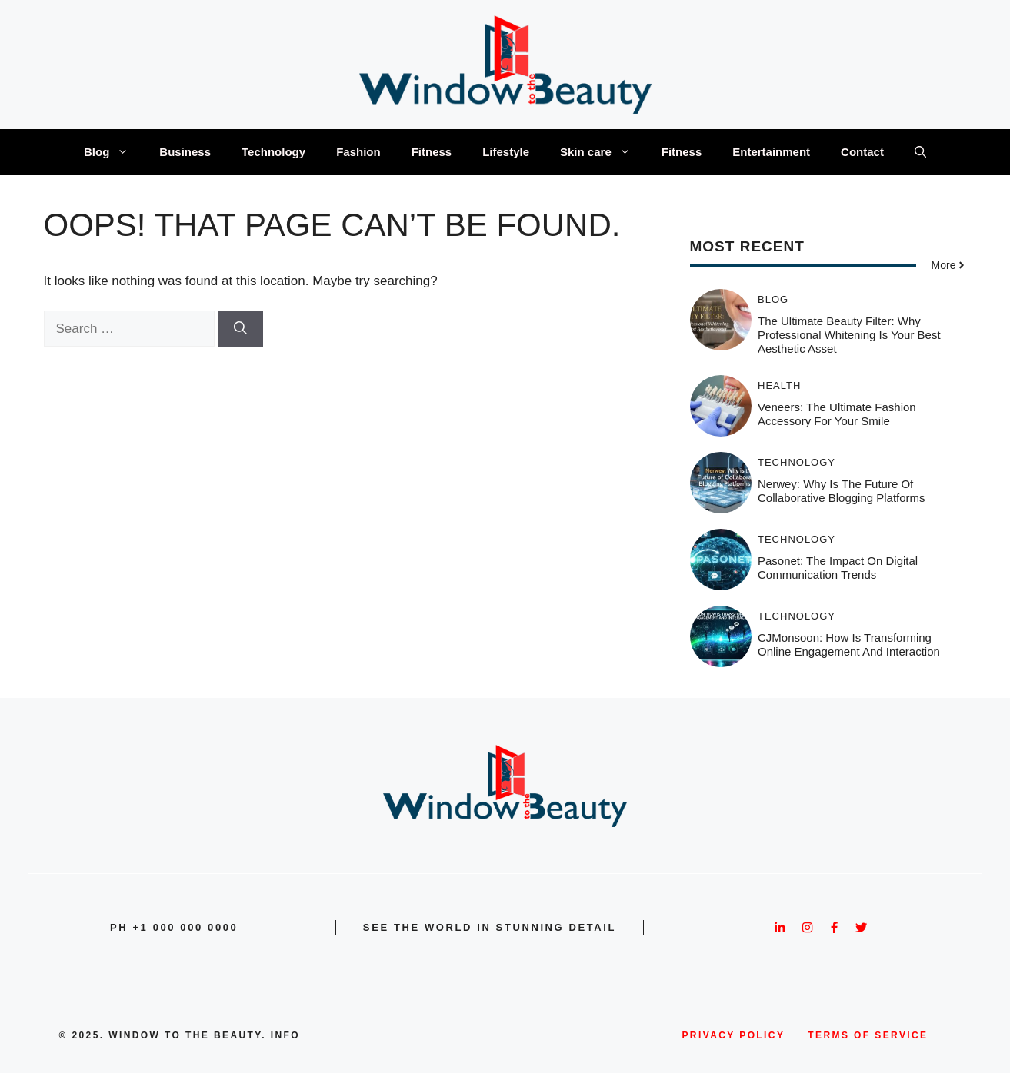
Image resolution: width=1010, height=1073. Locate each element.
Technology (273, 151)
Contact (862, 151)
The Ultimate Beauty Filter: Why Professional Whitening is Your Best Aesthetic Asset (849, 334)
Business (185, 151)
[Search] (240, 329)
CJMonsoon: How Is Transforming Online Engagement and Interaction (849, 644)
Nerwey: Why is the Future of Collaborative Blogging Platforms (841, 490)
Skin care (603, 152)
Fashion (358, 151)
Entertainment (771, 151)
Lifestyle (505, 151)
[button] (920, 152)
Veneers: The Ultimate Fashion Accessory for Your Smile (837, 413)
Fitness (432, 151)
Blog (114, 152)
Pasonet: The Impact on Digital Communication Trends (838, 567)
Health (779, 385)
